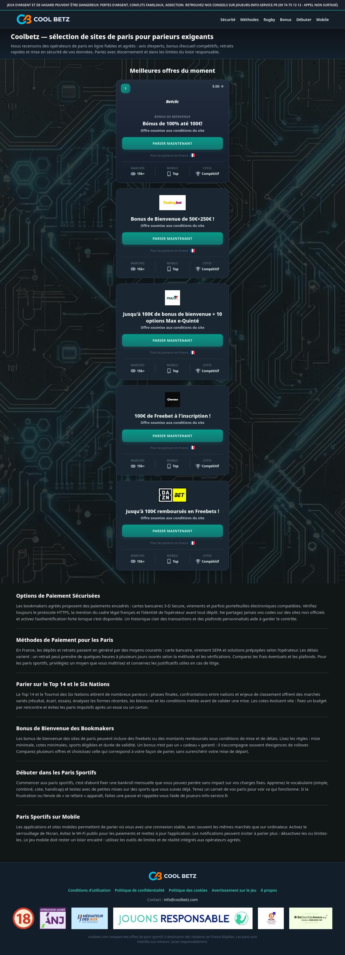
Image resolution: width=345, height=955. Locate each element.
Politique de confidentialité (139, 890)
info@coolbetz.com (181, 899)
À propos (269, 890)
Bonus (286, 19)
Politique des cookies (188, 890)
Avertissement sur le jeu (234, 890)
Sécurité (228, 19)
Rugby (269, 19)
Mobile (322, 19)
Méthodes (249, 19)
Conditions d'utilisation (89, 890)
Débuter (303, 19)
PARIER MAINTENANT (172, 143)
